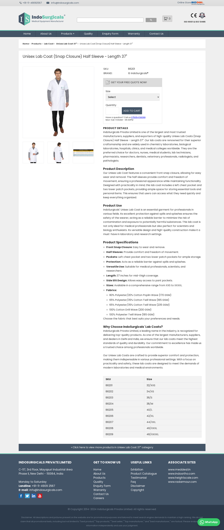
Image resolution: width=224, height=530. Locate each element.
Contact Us (156, 33)
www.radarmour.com (182, 482)
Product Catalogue (144, 474)
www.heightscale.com (183, 478)
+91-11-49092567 (32, 2)
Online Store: (184, 2)
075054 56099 (138, 117)
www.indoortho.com (181, 474)
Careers (98, 498)
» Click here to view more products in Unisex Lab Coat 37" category (112, 447)
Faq (133, 482)
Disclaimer (138, 486)
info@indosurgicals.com (65, 2)
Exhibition (137, 469)
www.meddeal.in (179, 469)
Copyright (137, 490)
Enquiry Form (110, 33)
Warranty (134, 33)
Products (66, 33)
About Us (45, 33)
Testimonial (139, 478)
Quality (88, 33)
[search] (109, 20)
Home (27, 33)
